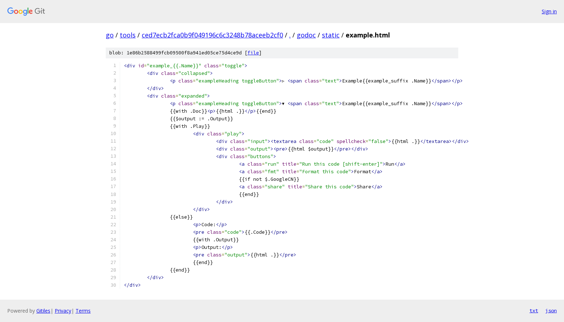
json (551, 310)
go (110, 35)
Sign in (549, 11)
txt (533, 310)
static (331, 35)
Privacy (63, 310)
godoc (306, 35)
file (253, 53)
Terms (83, 310)
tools (128, 35)
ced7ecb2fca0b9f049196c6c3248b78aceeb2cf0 (212, 35)
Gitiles (43, 310)
